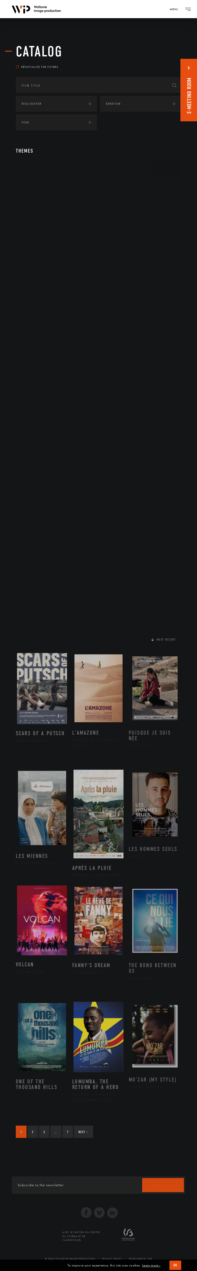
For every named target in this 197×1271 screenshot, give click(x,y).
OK (175, 1265)
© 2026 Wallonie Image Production (70, 1258)
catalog (39, 51)
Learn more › (151, 1265)
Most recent (166, 639)
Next (83, 1132)
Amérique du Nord (43, 210)
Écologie (28, 254)
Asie (30, 227)
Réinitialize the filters (37, 67)
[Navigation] (176, 9)
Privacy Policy (112, 1258)
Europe (32, 235)
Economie (29, 270)
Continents (30, 185)
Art (24, 169)
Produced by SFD (140, 1258)
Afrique (33, 201)
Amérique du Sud (42, 218)
